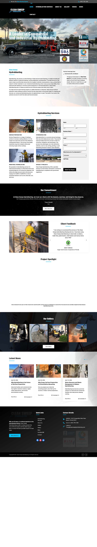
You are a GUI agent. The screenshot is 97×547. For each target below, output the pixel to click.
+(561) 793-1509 (84, 1)
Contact (32, 14)
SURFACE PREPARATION (15, 135)
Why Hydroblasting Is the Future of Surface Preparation (20, 435)
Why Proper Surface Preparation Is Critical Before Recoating (48, 435)
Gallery (67, 7)
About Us (40, 474)
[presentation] (73, 163)
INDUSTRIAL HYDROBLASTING (17, 165)
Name (64, 122)
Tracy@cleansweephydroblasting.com (75, 478)
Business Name (67, 131)
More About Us (48, 208)
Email (65, 138)
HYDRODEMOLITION (41, 135)
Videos (74, 7)
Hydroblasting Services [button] (44, 7)
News (81, 7)
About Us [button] (58, 7)
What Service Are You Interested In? (72, 152)
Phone (65, 145)
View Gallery (48, 386)
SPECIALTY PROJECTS (42, 165)
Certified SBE (41, 484)
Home (31, 7)
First (64, 128)
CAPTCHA (65, 159)
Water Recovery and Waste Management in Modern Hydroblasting (73, 436)
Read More (14, 448)
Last (76, 128)
